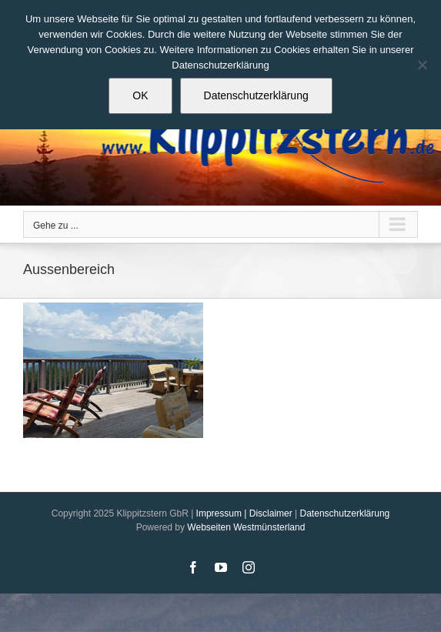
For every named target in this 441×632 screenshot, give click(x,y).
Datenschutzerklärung (345, 513)
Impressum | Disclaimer (244, 513)
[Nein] (421, 64)
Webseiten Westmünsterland (246, 527)
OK (140, 95)
